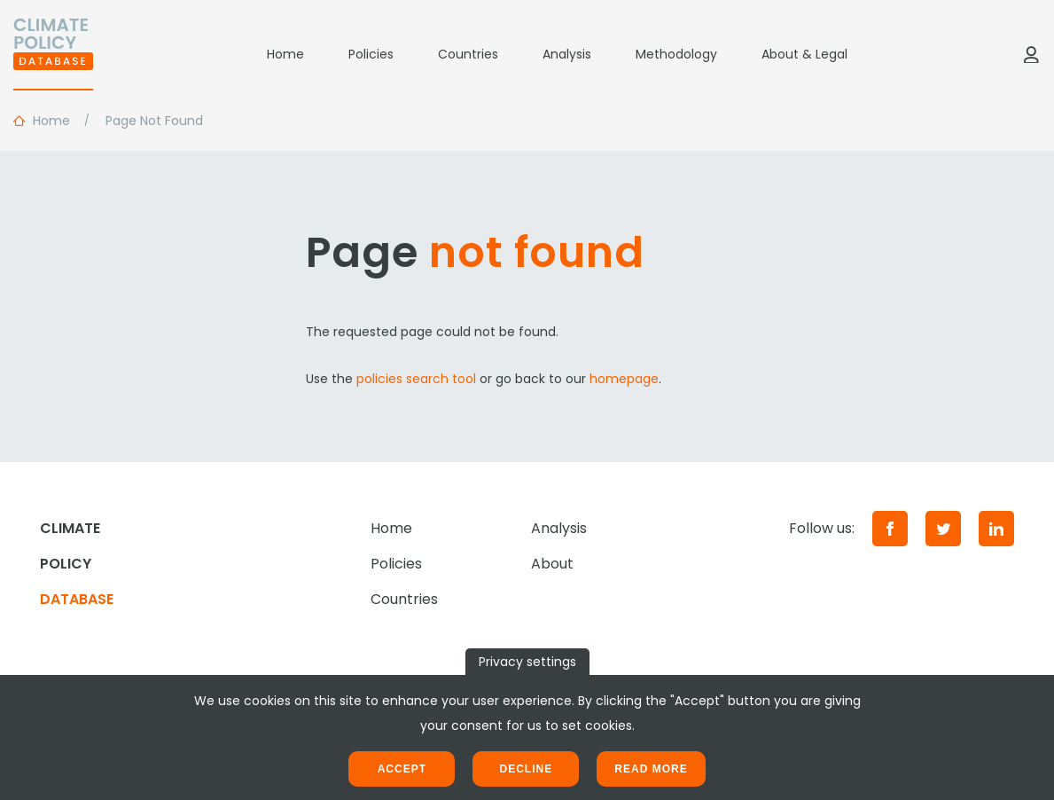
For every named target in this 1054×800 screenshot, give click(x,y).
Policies (371, 54)
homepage (624, 379)
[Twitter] (943, 528)
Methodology (676, 54)
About (552, 563)
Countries (468, 54)
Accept (402, 769)
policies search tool (416, 379)
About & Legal (804, 54)
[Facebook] (890, 528)
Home (285, 54)
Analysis (567, 54)
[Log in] (1031, 54)
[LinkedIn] (996, 528)
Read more (650, 769)
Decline (525, 769)
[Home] (53, 54)
